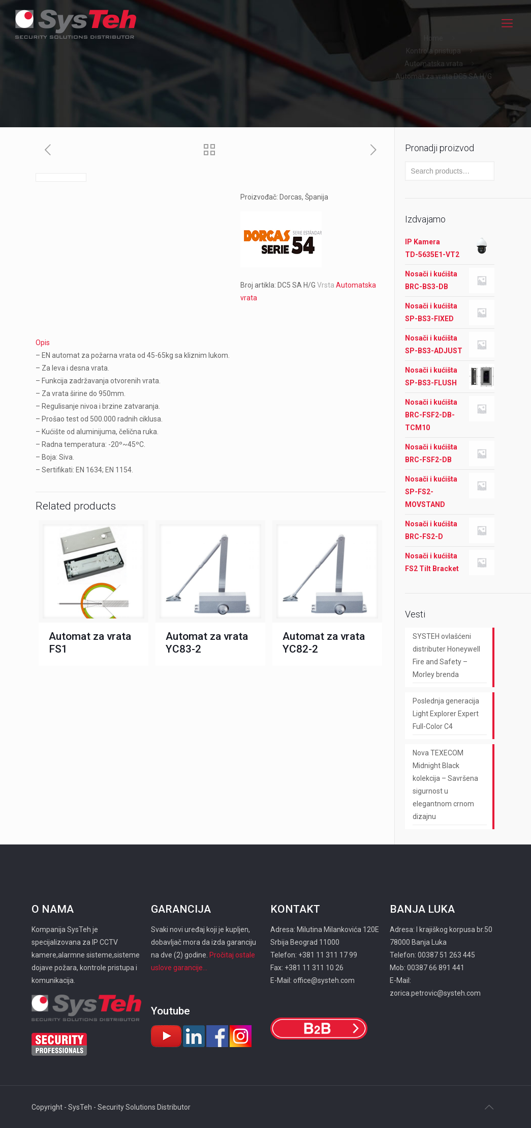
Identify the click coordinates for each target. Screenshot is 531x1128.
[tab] (211, 342)
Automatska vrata (433, 64)
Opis (43, 343)
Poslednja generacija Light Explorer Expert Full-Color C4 (446, 713)
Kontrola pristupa (433, 51)
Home (433, 38)
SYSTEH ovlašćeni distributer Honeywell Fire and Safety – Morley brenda (446, 655)
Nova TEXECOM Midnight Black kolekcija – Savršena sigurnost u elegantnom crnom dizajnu (445, 785)
